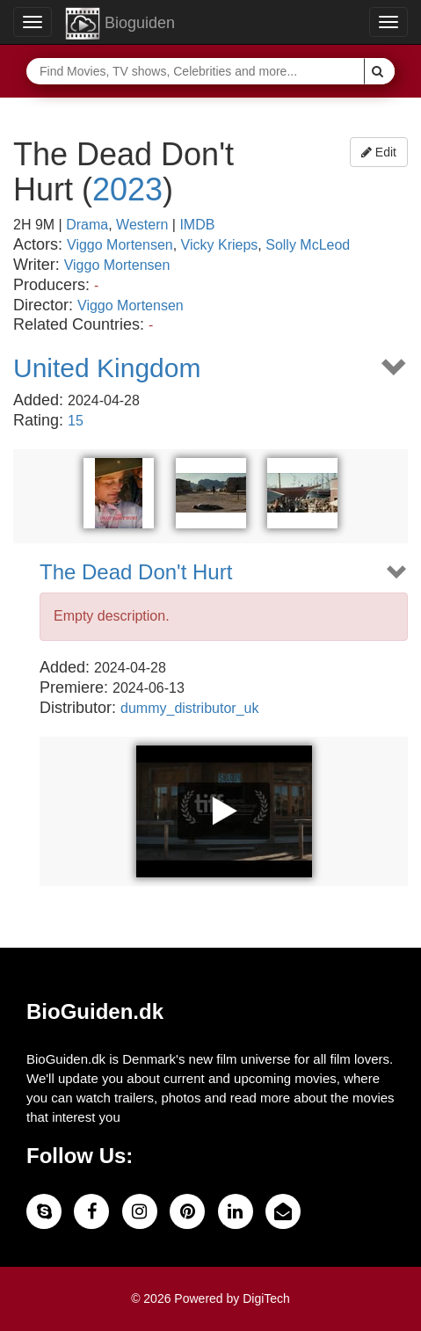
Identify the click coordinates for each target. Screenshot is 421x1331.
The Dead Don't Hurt (136, 572)
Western (142, 224)
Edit (378, 152)
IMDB (196, 224)
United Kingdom (106, 367)
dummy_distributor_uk (189, 708)
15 (75, 420)
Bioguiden (120, 23)
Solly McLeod (307, 244)
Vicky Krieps (219, 244)
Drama (87, 224)
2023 (127, 189)
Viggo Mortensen (120, 244)
